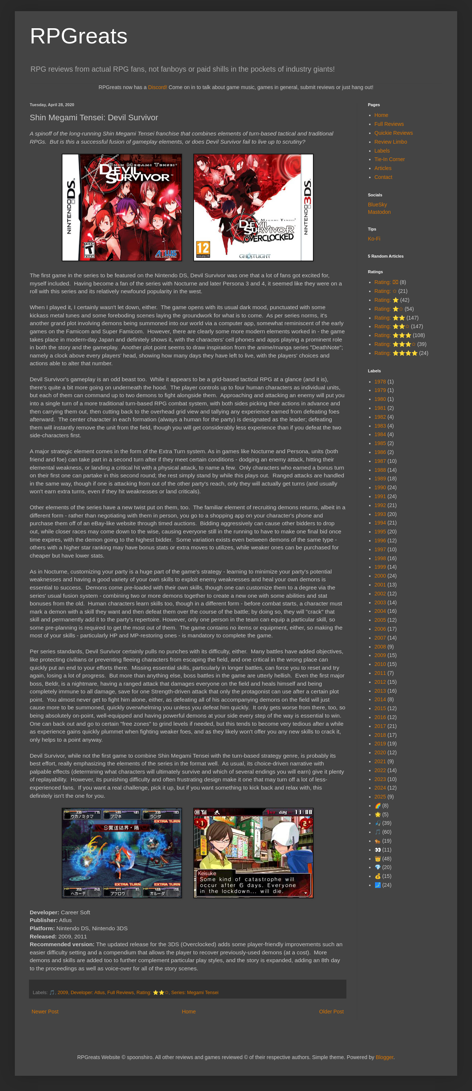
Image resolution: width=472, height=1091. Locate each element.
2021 (380, 761)
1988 (380, 470)
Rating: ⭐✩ (389, 309)
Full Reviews (120, 992)
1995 (380, 532)
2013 (380, 691)
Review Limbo (391, 142)
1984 (380, 434)
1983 (380, 426)
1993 (380, 514)
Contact (383, 177)
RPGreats (78, 35)
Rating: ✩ (386, 291)
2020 (380, 752)
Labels (382, 151)
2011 (380, 673)
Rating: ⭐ (387, 300)
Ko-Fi (374, 239)
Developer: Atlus (88, 992)
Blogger (384, 1057)
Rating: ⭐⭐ (390, 318)
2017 (380, 726)
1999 (380, 567)
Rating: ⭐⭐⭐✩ (395, 344)
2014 (380, 699)
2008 (380, 647)
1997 (380, 549)
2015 (380, 708)
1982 (380, 417)
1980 (380, 399)
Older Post (331, 1012)
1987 (380, 461)
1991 (380, 496)
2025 (380, 797)
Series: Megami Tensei (195, 992)
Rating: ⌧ (386, 282)
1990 (380, 487)
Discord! (157, 87)
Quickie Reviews (394, 133)
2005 (380, 620)
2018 (380, 735)
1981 (380, 408)
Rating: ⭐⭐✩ (152, 992)
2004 (380, 611)
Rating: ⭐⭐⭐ (393, 335)
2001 (380, 585)
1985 (380, 443)
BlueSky (377, 205)
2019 (380, 744)
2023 (380, 779)
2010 (380, 664)
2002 (380, 594)
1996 (380, 540)
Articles (383, 168)
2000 (380, 576)
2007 (380, 638)
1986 (380, 452)
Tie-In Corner (390, 159)
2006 (380, 629)
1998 (380, 558)
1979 (380, 390)
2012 (380, 682)
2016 (380, 717)
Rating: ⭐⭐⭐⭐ (396, 353)
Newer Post (45, 1012)
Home (188, 1012)
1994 (380, 523)
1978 (380, 382)
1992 (380, 505)
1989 (380, 478)
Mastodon (379, 212)
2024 (380, 788)
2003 (380, 602)
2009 (63, 992)
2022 (380, 770)
